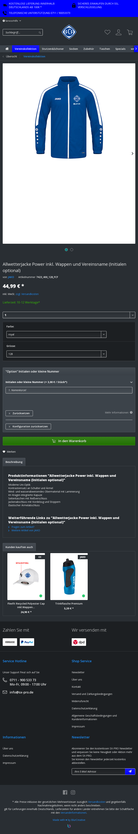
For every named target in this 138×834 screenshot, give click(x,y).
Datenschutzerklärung (84, 708)
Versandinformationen (73, 812)
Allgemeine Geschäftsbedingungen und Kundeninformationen (94, 717)
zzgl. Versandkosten (27, 294)
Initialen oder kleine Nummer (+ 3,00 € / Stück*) (69, 382)
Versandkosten (96, 802)
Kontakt (76, 686)
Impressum (78, 726)
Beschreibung (14, 462)
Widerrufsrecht (80, 701)
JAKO (11, 277)
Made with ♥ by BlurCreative (69, 820)
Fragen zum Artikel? (21, 527)
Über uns (77, 679)
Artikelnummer (26, 277)
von (5, 277)
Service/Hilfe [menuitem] (11, 21)
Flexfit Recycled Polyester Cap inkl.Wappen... (26, 605)
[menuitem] (31, 32)
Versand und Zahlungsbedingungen (92, 694)
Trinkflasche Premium (69, 603)
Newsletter (78, 672)
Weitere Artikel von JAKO (24, 530)
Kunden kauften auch (19, 547)
